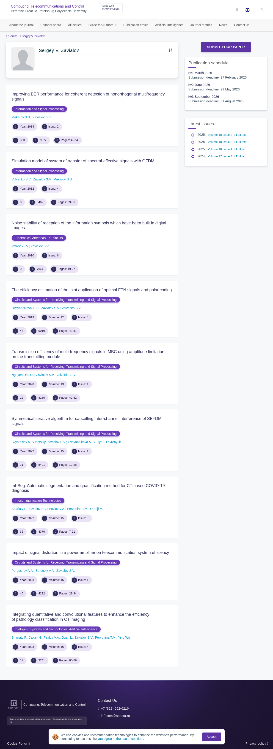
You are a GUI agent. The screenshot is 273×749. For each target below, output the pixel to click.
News (223, 25)
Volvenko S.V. (21, 179)
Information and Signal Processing (39, 109)
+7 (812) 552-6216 (115, 708)
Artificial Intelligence (169, 25)
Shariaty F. (19, 509)
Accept (212, 736)
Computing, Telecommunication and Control (54, 704)
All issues (75, 25)
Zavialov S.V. (42, 117)
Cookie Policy (18, 743)
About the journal (21, 25)
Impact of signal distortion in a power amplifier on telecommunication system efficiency (90, 552)
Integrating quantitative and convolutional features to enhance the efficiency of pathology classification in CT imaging (80, 617)
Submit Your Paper (226, 47)
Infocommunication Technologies (38, 500)
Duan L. (67, 637)
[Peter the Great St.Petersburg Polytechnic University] (13, 709)
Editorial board (50, 25)
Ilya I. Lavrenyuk (109, 442)
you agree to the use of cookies (120, 739)
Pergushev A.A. (23, 570)
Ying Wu (124, 637)
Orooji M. (96, 509)
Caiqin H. (35, 637)
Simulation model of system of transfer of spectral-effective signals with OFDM (83, 161)
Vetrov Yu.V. (20, 246)
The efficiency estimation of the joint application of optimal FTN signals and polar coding (92, 290)
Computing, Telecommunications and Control (47, 6)
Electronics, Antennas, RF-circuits (39, 238)
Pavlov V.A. (57, 509)
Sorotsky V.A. (45, 570)
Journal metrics (201, 25)
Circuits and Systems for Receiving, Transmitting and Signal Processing (66, 300)
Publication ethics (135, 25)
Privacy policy (256, 743)
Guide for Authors (101, 25)
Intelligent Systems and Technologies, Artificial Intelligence (56, 629)
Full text (240, 134)
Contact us (241, 25)
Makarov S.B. (21, 117)
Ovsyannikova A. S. (25, 308)
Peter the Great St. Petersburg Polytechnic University (49, 11)
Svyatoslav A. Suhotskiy (29, 442)
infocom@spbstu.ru (115, 716)
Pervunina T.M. (77, 509)
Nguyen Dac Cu (23, 375)
